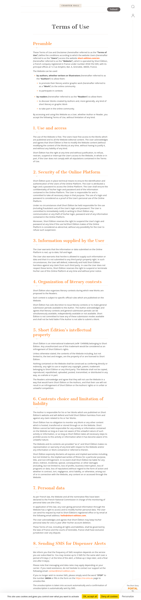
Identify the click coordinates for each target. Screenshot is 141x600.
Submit (114, 18)
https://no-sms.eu (84, 578)
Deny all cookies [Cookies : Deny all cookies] (109, 596)
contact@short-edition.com (62, 571)
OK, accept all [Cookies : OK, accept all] (90, 596)
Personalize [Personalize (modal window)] (128, 596)
